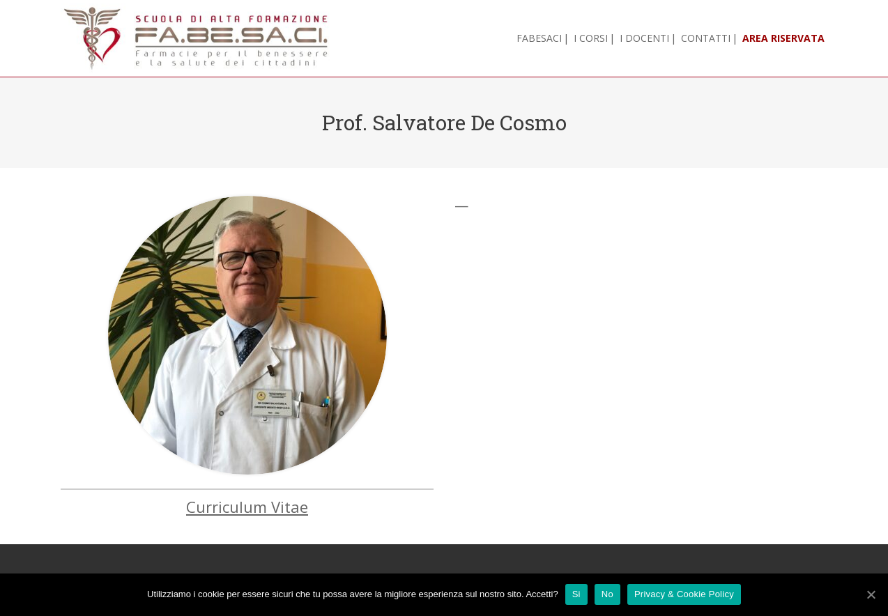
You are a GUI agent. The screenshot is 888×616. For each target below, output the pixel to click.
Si (576, 594)
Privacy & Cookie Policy (684, 594)
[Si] (871, 594)
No (607, 594)
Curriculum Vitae (247, 506)
